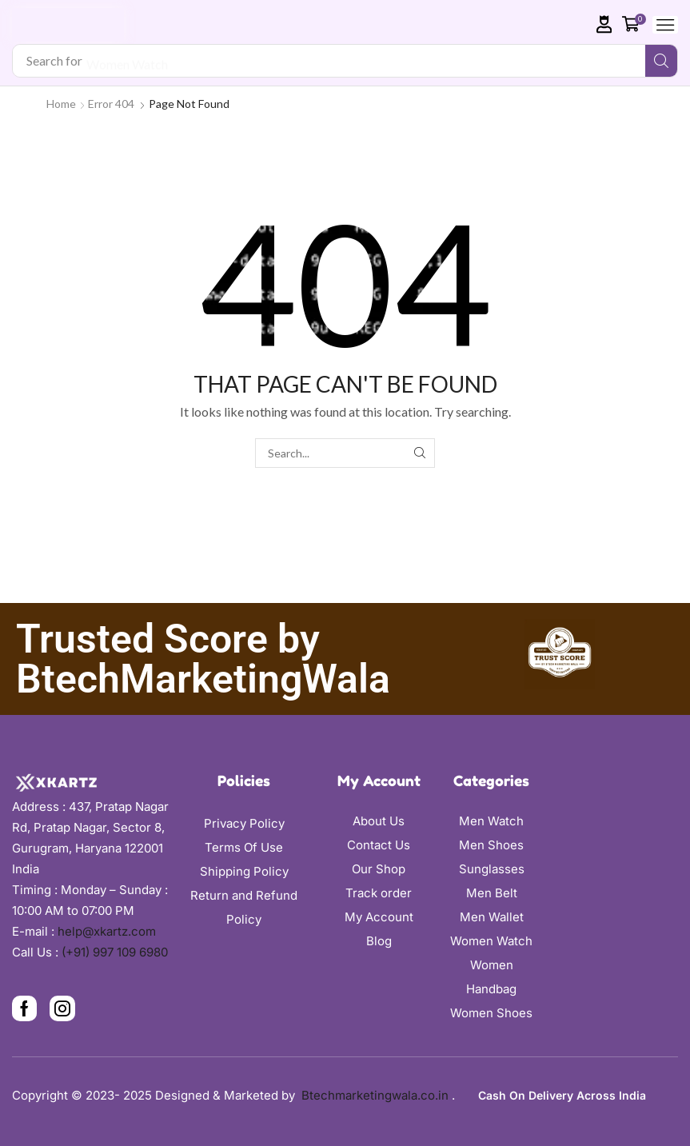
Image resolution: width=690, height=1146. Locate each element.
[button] (604, 24)
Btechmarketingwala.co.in (376, 1095)
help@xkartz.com (107, 931)
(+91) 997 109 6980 (115, 952)
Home (61, 103)
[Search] (661, 61)
